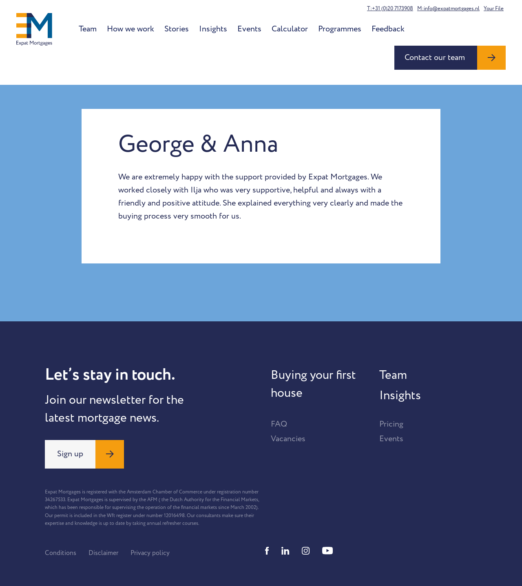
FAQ (279, 424)
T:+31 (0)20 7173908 (390, 8)
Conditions (60, 552)
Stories (176, 29)
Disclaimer (103, 552)
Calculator (290, 29)
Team (88, 29)
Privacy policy (150, 552)
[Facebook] (267, 551)
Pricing (391, 424)
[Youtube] (327, 551)
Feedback (388, 29)
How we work (130, 29)
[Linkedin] (285, 551)
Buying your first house (313, 384)
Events (249, 29)
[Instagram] (306, 551)
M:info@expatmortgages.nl (448, 8)
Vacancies (288, 438)
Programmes (339, 29)
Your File (494, 8)
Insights (213, 29)
